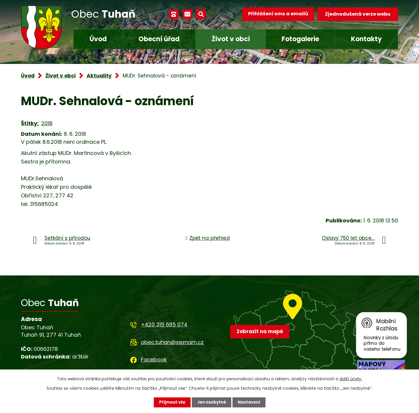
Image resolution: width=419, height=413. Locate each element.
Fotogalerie (300, 39)
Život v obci (231, 39)
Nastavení (251, 402)
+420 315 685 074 (164, 324)
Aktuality (99, 75)
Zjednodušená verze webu (357, 14)
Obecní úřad (158, 39)
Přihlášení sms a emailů (276, 14)
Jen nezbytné (211, 402)
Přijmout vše (170, 402)
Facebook (154, 359)
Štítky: (30, 123)
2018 (46, 123)
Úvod (98, 39)
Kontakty (366, 39)
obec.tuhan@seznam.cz (172, 342)
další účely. (350, 378)
